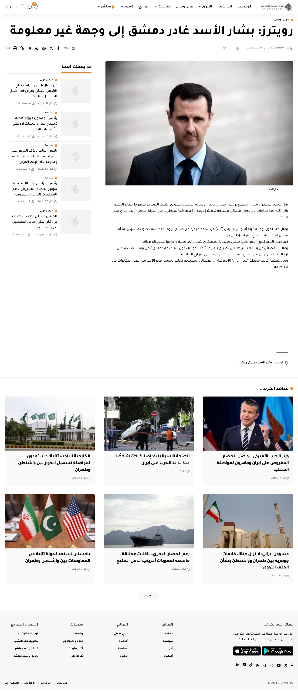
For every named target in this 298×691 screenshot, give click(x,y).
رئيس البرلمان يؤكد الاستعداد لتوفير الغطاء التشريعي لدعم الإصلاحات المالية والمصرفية (34, 186)
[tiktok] (250, 667)
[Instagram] (271, 667)
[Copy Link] (22, 48)
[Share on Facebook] (58, 48)
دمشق (252, 363)
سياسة (49, 110)
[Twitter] (286, 667)
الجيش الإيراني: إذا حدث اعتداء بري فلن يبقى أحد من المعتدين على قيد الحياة (34, 219)
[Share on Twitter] (51, 48)
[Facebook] (292, 667)
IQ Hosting (286, 684)
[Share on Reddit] (37, 48)
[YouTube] (278, 667)
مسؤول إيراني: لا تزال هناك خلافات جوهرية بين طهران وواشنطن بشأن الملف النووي (252, 561)
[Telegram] (264, 667)
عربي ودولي (280, 20)
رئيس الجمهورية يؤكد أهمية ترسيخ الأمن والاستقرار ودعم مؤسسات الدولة (35, 120)
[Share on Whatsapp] (44, 48)
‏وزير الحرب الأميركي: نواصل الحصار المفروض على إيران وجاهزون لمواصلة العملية (250, 464)
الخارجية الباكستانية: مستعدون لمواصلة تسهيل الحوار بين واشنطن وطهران (53, 464)
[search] (29, 7)
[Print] (15, 48)
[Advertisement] (199, 312)
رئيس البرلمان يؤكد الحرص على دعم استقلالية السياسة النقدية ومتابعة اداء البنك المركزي (32, 153)
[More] (8, 48)
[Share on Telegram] (29, 48)
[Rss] (257, 667)
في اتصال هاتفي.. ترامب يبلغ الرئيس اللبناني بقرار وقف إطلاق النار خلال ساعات (33, 88)
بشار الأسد (265, 363)
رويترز (243, 363)
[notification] (36, 7)
